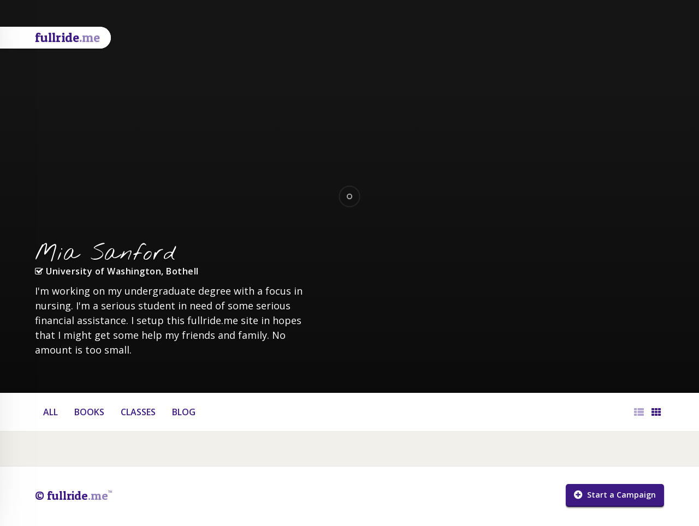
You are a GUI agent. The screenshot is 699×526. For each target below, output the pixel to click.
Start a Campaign (615, 494)
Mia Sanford (105, 254)
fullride (67, 37)
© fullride (73, 495)
